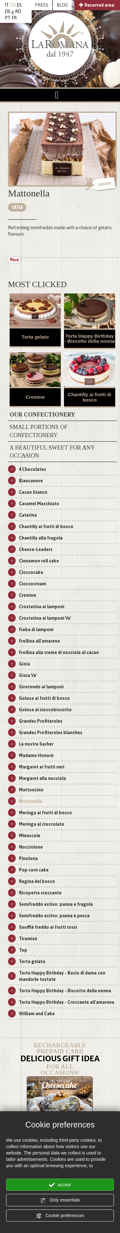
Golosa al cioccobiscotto (45, 709)
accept (60, 1185)
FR (14, 17)
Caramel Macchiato (39, 503)
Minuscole (29, 835)
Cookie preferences (60, 1216)
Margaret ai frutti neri (41, 766)
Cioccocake (31, 572)
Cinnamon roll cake (39, 560)
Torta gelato (35, 337)
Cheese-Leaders (35, 549)
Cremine (35, 397)
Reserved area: (97, 5)
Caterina (28, 515)
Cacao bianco (33, 492)
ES (19, 5)
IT (7, 5)
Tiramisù (28, 938)
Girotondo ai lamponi (41, 686)
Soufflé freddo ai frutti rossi (48, 927)
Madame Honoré (36, 755)
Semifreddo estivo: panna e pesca (54, 915)
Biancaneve (31, 480)
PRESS (41, 5)
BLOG (62, 5)
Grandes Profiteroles (40, 721)
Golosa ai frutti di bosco (44, 698)
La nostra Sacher (36, 744)
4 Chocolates (32, 469)
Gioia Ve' (28, 675)
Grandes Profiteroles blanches (50, 732)
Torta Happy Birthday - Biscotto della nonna (90, 338)
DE (8, 11)
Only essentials (60, 1200)
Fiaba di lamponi (36, 629)
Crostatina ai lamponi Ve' (45, 618)
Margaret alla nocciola (42, 778)
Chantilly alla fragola (41, 538)
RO (18, 11)
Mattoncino (31, 789)
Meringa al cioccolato (41, 824)
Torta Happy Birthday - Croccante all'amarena (66, 1002)
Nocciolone (31, 847)
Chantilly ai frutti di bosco (89, 397)
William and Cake (37, 1013)
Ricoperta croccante (40, 892)
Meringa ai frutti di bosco (45, 812)
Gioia (24, 663)
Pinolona (28, 858)
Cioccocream (32, 583)
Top (23, 950)
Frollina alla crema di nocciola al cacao (59, 652)
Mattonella (30, 801)
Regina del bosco (37, 881)
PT (8, 17)
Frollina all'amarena (39, 641)
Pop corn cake (34, 869)
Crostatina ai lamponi (41, 606)
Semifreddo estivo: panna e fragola (56, 904)
